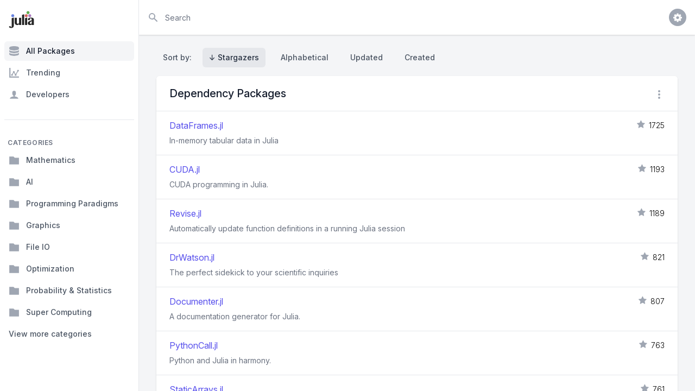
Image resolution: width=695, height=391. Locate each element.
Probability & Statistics (60, 290)
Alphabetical (304, 57)
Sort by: (179, 57)
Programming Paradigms (63, 203)
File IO (29, 247)
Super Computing (50, 312)
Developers (39, 94)
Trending (34, 72)
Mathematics (42, 160)
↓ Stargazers (234, 57)
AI (21, 181)
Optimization (41, 268)
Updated (366, 57)
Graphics (34, 225)
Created (420, 57)
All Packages (42, 51)
